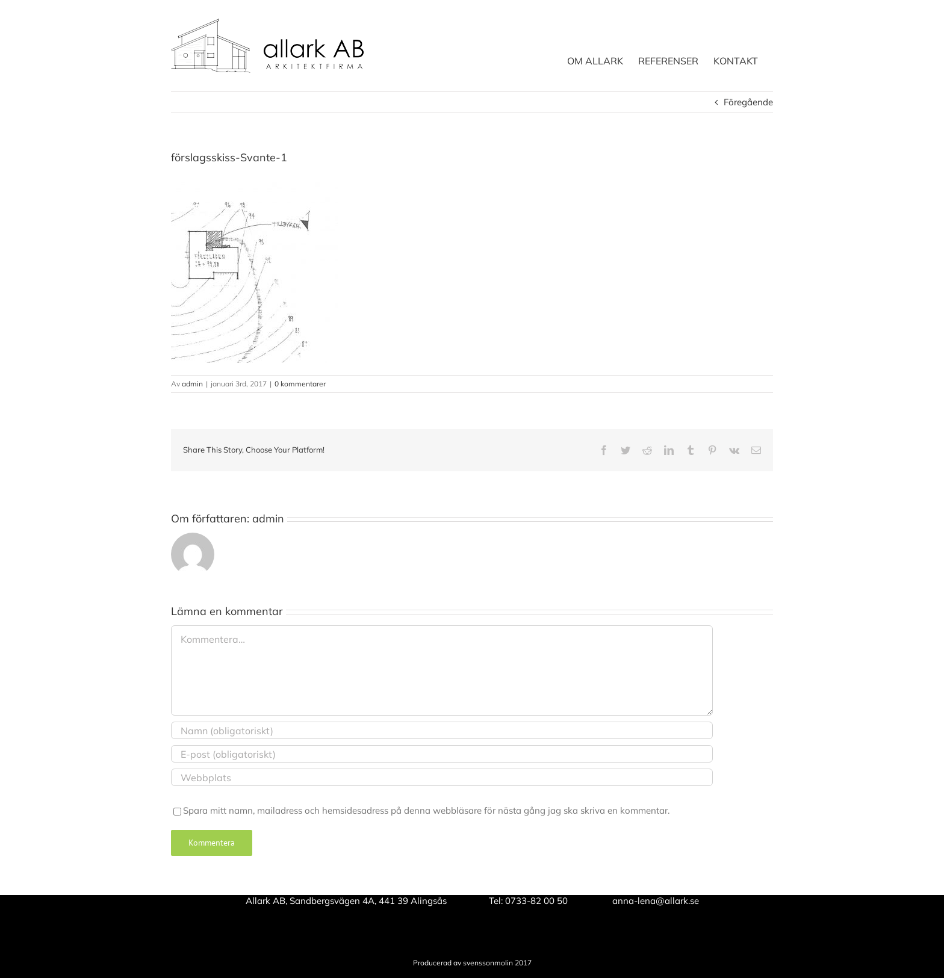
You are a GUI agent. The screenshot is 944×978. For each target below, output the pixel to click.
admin (192, 383)
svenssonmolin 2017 (497, 962)
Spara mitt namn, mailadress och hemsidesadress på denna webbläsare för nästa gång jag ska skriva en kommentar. (426, 810)
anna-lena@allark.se (655, 900)
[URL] (442, 777)
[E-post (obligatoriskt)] (442, 754)
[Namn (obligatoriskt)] (442, 730)
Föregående (748, 102)
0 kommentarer (300, 383)
